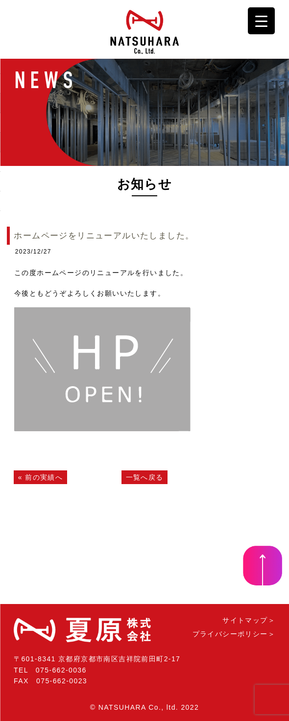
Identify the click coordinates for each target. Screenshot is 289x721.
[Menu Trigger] (261, 20)
